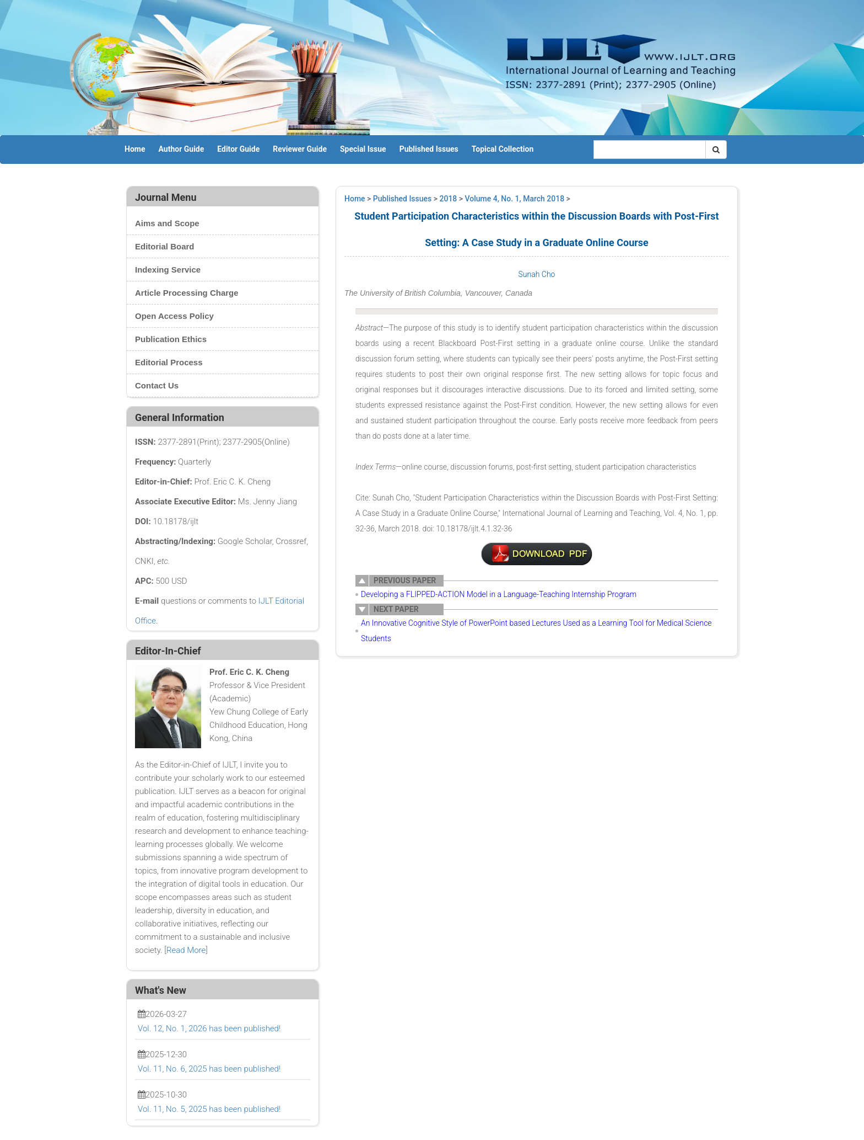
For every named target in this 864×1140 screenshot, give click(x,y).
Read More (186, 950)
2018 (448, 198)
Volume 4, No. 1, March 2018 (515, 198)
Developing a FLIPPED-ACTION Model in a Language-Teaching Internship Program (498, 594)
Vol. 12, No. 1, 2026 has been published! (209, 1029)
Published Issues (428, 149)
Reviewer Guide (300, 149)
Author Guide (181, 149)
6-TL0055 (536, 554)
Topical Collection (502, 149)
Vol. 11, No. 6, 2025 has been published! (209, 1069)
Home (135, 149)
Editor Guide (238, 149)
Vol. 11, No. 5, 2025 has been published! (209, 1109)
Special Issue (363, 149)
